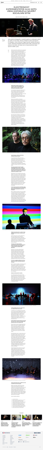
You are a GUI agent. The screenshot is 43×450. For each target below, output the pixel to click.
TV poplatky (4, 437)
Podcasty (4, 439)
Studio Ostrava (12, 438)
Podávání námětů (12, 441)
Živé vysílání (4, 436)
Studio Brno (11, 437)
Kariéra (11, 440)
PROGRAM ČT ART (33, 2)
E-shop (3, 441)
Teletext (4, 438)
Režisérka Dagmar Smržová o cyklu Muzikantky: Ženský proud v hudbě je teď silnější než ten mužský (16, 424)
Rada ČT (11, 439)
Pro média (11, 435)
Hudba (2, 421)
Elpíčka (23, 421)
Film (12, 421)
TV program (4, 435)
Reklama (11, 436)
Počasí (3, 440)
